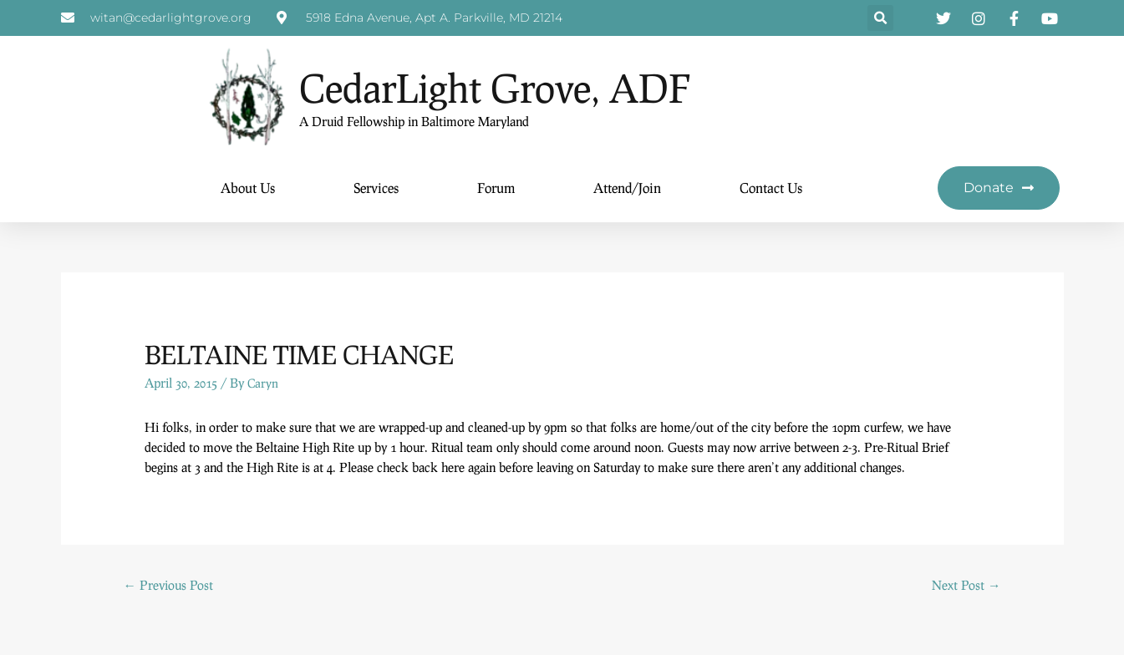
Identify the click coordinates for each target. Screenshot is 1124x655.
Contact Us (771, 188)
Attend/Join (627, 188)
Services (376, 188)
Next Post (965, 586)
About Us (248, 188)
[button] (880, 19)
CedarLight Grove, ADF (555, 83)
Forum (496, 188)
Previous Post (170, 586)
